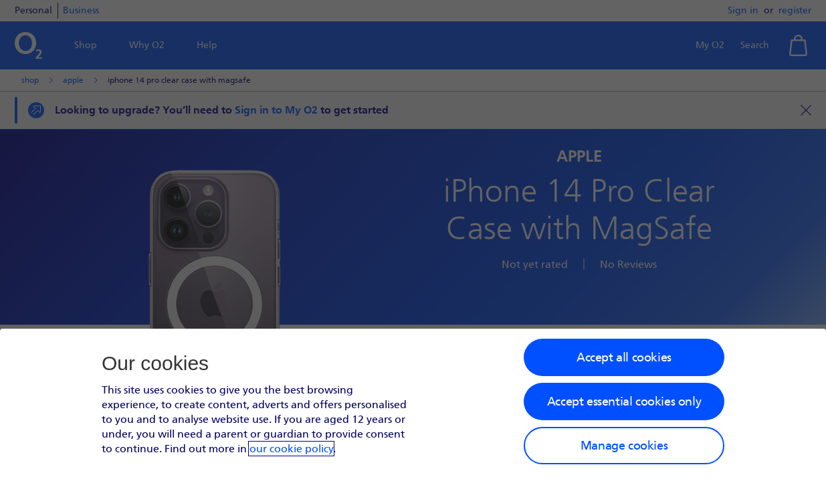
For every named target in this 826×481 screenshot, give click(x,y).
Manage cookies (624, 445)
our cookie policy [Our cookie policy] (291, 448)
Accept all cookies (624, 357)
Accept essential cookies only (624, 401)
